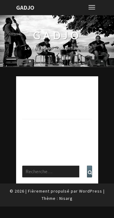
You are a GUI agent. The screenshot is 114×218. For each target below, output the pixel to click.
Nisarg (66, 198)
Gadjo (25, 7)
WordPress (90, 191)
